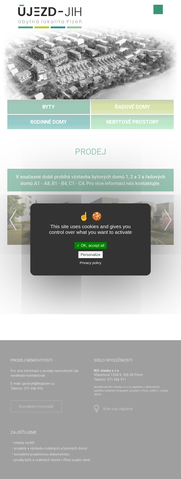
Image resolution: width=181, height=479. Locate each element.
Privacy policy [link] (90, 263)
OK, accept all (90, 246)
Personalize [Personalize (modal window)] (90, 255)
